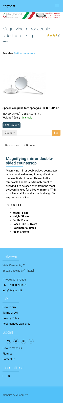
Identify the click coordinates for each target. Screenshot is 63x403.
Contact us (9, 359)
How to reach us (12, 348)
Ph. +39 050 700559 (15, 285)
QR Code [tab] (29, 145)
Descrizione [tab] (12, 145)
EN (8, 376)
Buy (56, 132)
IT (4, 376)
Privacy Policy (11, 318)
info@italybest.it (12, 290)
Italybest (9, 6)
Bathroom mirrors (24, 53)
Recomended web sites (16, 323)
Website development (15, 395)
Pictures (7, 353)
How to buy (9, 307)
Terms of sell (10, 312)
